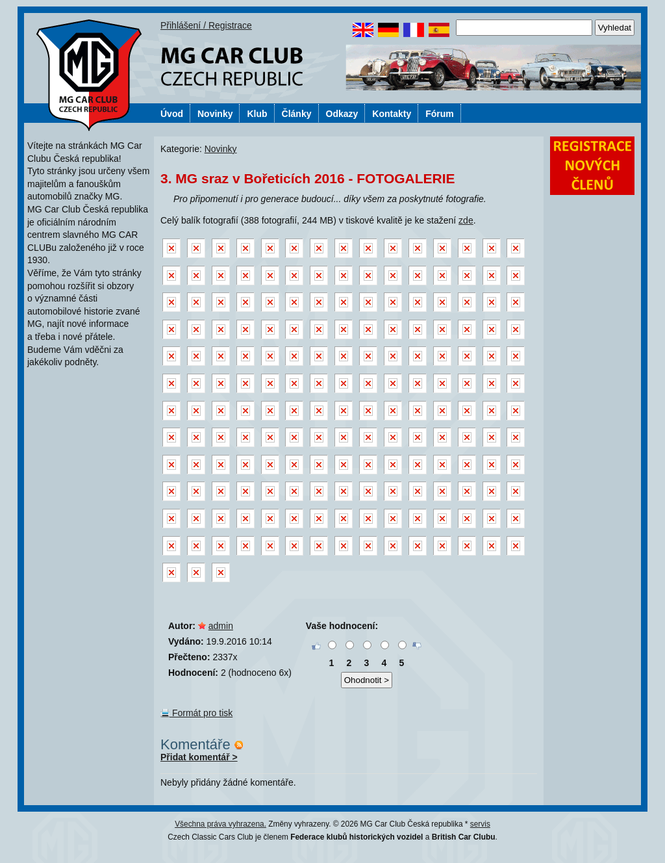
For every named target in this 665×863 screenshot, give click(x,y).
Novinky (214, 114)
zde (465, 220)
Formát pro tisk (196, 713)
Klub (257, 114)
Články (297, 114)
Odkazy (342, 114)
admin (220, 626)
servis (480, 824)
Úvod (171, 114)
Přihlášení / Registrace (206, 25)
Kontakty (391, 114)
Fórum (439, 114)
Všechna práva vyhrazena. (220, 824)
